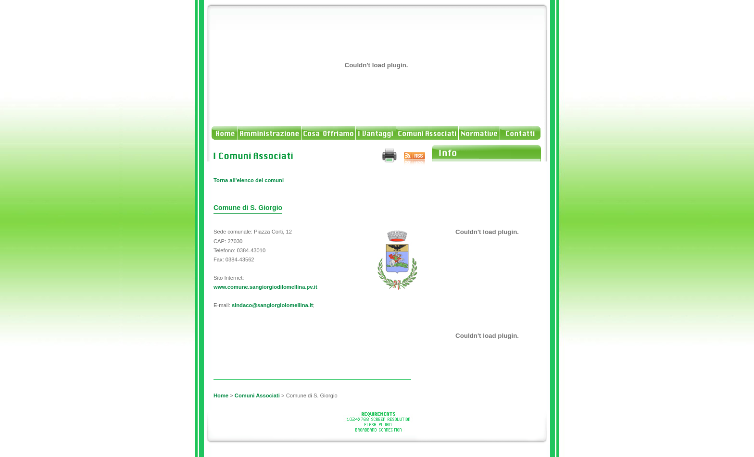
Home (221, 395)
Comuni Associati (257, 395)
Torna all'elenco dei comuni (249, 180)
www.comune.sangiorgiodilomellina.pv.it (265, 287)
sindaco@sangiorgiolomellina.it (272, 305)
